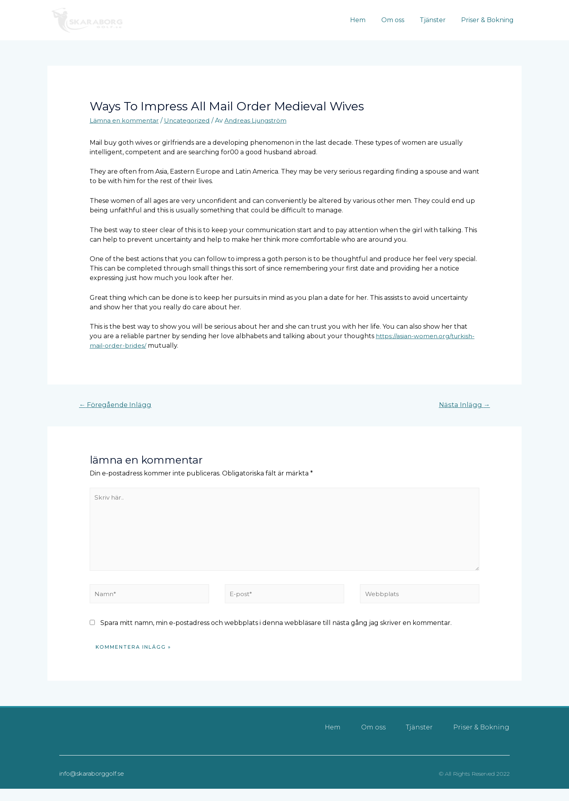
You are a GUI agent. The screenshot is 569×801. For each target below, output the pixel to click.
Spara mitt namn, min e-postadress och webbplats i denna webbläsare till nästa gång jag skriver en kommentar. (276, 627)
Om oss (399, 20)
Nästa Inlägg (464, 405)
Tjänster (437, 20)
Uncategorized (189, 120)
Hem (368, 20)
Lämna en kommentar (125, 120)
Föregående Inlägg (116, 405)
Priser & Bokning (489, 20)
